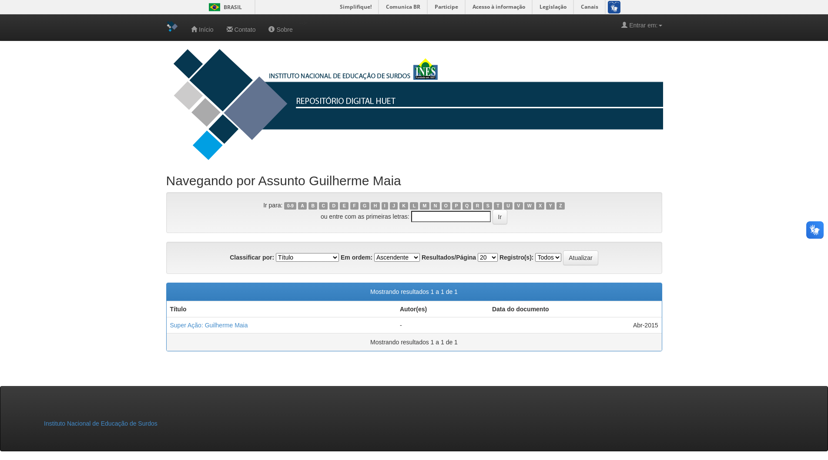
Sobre (280, 29)
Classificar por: (252, 257)
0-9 (290, 205)
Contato (241, 29)
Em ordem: (356, 257)
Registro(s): (516, 257)
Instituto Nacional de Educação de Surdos (101, 423)
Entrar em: (641, 25)
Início (202, 29)
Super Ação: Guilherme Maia (209, 325)
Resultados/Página (449, 257)
